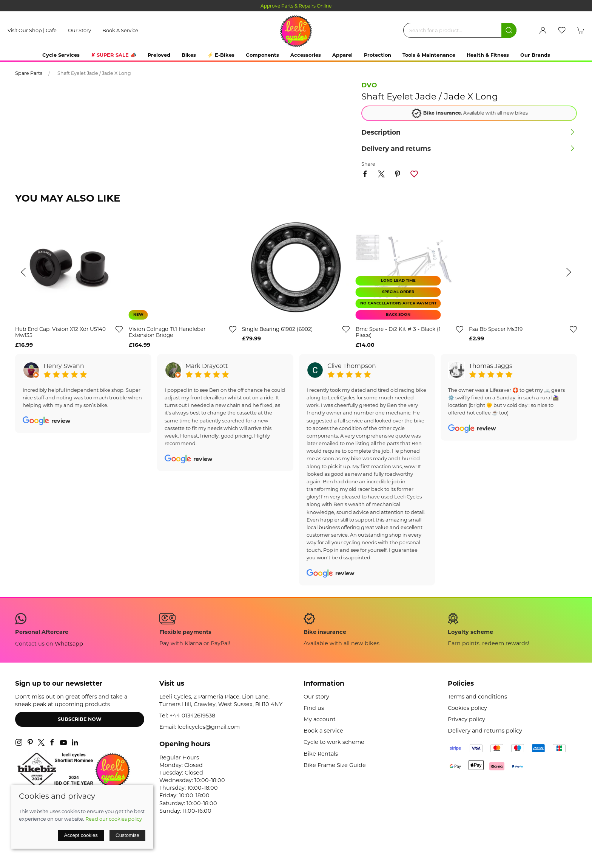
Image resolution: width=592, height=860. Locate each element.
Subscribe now (80, 719)
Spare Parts (28, 73)
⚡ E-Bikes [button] (220, 55)
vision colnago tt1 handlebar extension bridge (167, 332)
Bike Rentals (321, 753)
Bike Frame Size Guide (335, 765)
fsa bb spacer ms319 (496, 329)
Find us (314, 708)
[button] (562, 30)
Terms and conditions (477, 696)
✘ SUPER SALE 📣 (113, 55)
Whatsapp (69, 643)
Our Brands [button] (535, 55)
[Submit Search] (508, 30)
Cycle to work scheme (334, 742)
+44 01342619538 (192, 715)
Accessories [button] (305, 55)
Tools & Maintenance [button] (428, 55)
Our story (79, 30)
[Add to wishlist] (573, 329)
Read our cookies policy (113, 819)
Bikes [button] (189, 55)
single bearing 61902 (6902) (277, 329)
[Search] (459, 30)
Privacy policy (466, 719)
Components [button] (262, 55)
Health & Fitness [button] (488, 55)
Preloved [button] (159, 55)
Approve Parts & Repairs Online (296, 6)
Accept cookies (81, 835)
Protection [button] (377, 55)
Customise (127, 835)
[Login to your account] (543, 30)
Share (368, 164)
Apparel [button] (342, 55)
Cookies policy (467, 708)
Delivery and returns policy (485, 730)
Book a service (120, 30)
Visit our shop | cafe (32, 30)
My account (320, 719)
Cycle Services (61, 55)
